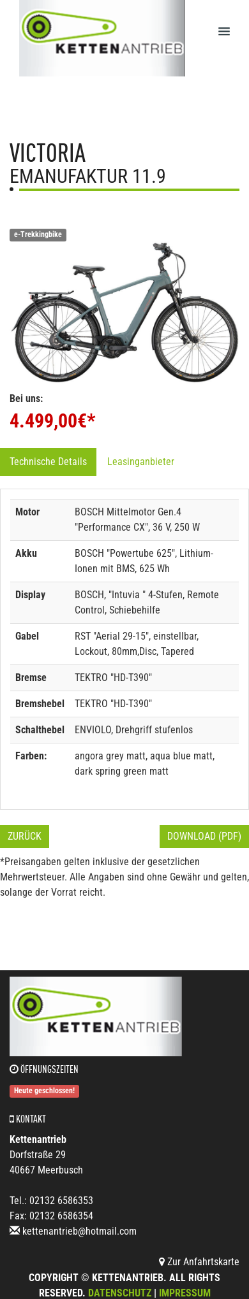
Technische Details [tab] (48, 462)
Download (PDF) (204, 836)
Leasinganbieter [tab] (140, 462)
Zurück (25, 836)
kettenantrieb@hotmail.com (79, 1231)
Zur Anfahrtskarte (199, 1262)
